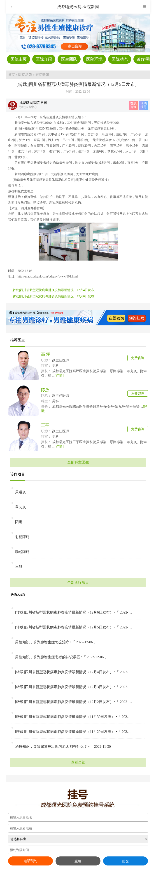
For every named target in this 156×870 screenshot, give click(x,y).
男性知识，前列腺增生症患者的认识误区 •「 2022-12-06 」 (61, 657)
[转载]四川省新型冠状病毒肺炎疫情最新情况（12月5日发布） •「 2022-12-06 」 (73, 627)
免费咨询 (137, 358)
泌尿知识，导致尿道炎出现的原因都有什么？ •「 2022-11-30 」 (65, 746)
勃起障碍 (22, 552)
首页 (11, 75)
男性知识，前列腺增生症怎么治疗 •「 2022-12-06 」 (56, 642)
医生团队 (69, 59)
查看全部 (78, 762)
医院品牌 (25, 75)
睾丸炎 (20, 507)
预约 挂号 (143, 105)
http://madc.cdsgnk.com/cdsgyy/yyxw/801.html (48, 276)
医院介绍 (44, 59)
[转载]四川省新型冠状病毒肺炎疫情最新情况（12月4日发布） (54, 290)
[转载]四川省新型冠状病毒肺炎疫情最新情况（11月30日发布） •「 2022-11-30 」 (73, 717)
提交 (125, 861)
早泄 (18, 567)
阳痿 (18, 522)
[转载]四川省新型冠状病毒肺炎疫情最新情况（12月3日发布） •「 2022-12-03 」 (73, 687)
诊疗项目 (145, 59)
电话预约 (30, 861)
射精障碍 (22, 537)
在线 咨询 (133, 105)
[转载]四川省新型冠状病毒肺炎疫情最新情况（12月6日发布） (54, 296)
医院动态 (120, 59)
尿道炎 (20, 492)
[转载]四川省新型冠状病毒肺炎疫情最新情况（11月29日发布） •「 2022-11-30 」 (73, 732)
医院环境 (94, 59)
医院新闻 (42, 75)
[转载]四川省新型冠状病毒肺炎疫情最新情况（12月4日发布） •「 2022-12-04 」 (73, 672)
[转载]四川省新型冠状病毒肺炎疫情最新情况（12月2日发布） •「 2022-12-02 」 (73, 702)
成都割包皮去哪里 (20, 191)
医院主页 (18, 59)
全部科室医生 (78, 462)
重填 (78, 861)
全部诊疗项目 (78, 582)
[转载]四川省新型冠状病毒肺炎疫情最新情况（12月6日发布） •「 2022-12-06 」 (73, 612)
